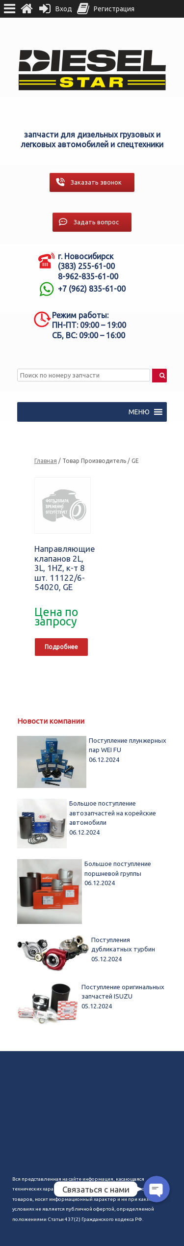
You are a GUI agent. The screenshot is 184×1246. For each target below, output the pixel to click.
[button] (139, 412)
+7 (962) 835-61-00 (92, 288)
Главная (45, 461)
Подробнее (61, 647)
